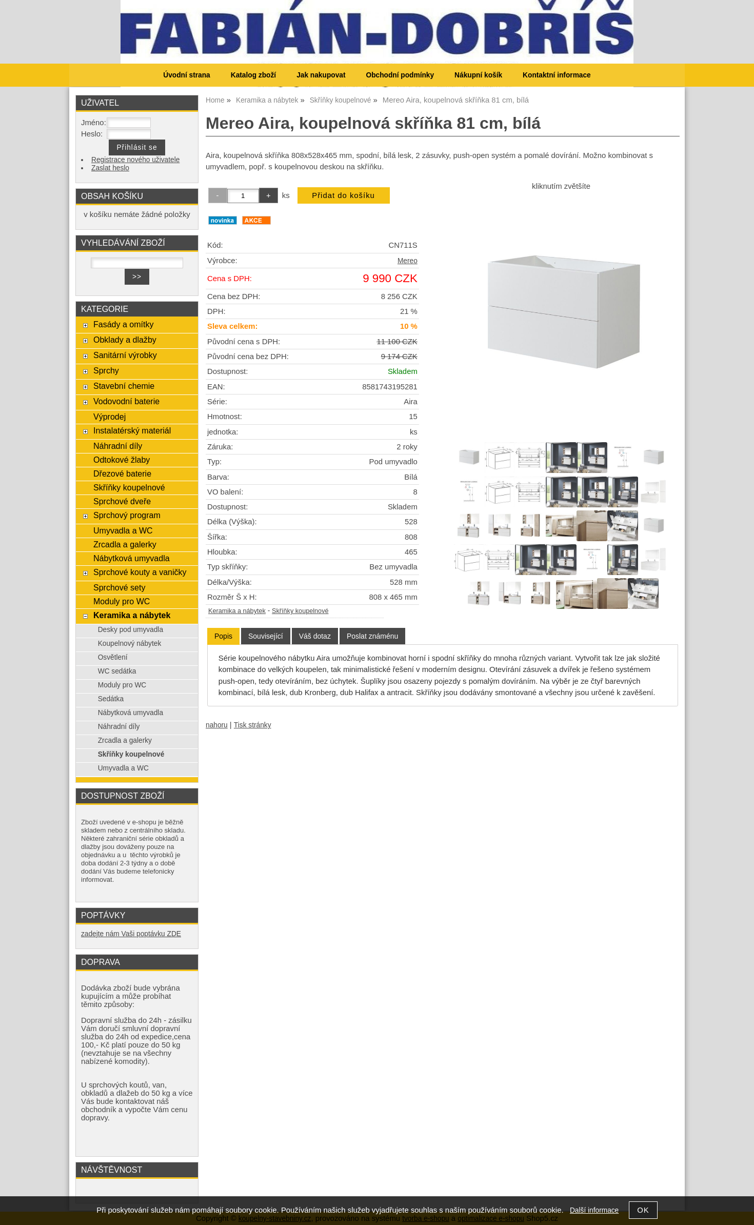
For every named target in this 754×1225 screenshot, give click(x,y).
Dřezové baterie (122, 473)
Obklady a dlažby (124, 339)
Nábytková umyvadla (131, 558)
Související (265, 636)
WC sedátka (117, 671)
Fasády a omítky (123, 324)
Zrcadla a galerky (124, 544)
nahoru (217, 725)
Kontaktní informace (557, 75)
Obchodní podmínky (400, 75)
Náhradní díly (117, 445)
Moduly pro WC (121, 601)
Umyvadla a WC (123, 530)
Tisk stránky (252, 725)
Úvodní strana (186, 75)
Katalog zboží (253, 75)
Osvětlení (113, 657)
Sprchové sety (119, 587)
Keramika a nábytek (237, 611)
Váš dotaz (315, 636)
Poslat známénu (372, 636)
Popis (223, 636)
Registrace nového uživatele (135, 160)
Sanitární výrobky (125, 355)
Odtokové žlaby (121, 459)
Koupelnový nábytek (130, 643)
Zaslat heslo (110, 168)
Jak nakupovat (320, 75)
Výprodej (109, 416)
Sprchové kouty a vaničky (140, 572)
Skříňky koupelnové (300, 611)
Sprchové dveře (122, 501)
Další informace (594, 1210)
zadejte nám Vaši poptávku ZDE (131, 934)
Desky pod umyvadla (130, 630)
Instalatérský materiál (132, 430)
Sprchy (106, 370)
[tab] (223, 636)
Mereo (408, 261)
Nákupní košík (478, 75)
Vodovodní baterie (126, 401)
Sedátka (111, 699)
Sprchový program (127, 515)
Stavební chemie (123, 385)
